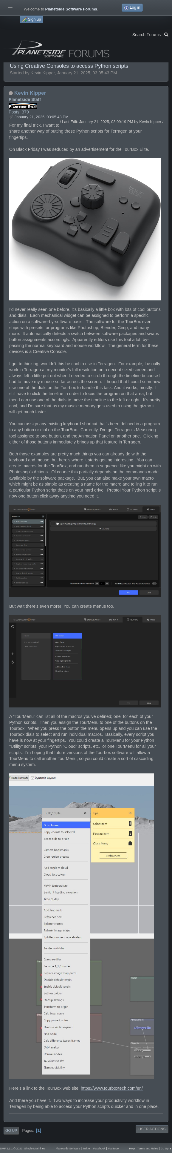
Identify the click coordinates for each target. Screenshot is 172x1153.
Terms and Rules (147, 1148)
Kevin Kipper (30, 93)
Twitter (87, 1148)
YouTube (113, 1148)
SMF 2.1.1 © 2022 (11, 1148)
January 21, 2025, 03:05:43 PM (42, 117)
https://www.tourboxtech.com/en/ (112, 1088)
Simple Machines (34, 1148)
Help (132, 1148)
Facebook (99, 1148)
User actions (151, 1129)
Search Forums (150, 34)
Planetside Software (67, 1148)
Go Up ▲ (166, 1148)
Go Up (11, 1131)
